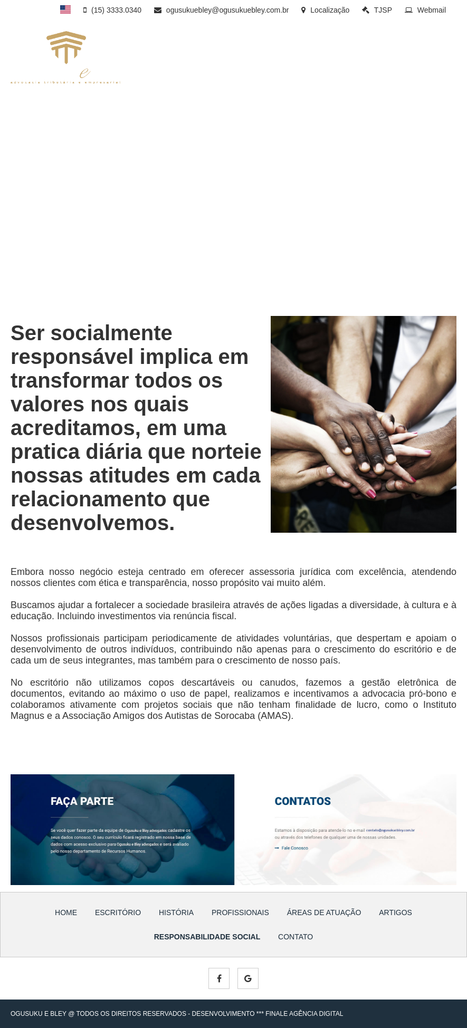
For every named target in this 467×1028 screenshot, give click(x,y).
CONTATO (216, 79)
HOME (66, 912)
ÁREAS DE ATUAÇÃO (353, 61)
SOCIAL (176, 79)
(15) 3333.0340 (112, 10)
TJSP (377, 10)
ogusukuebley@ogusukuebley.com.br (221, 10)
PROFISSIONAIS (283, 61)
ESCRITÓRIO (184, 61)
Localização (325, 10)
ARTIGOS (412, 61)
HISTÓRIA (231, 61)
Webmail (425, 10)
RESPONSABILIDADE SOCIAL (207, 937)
